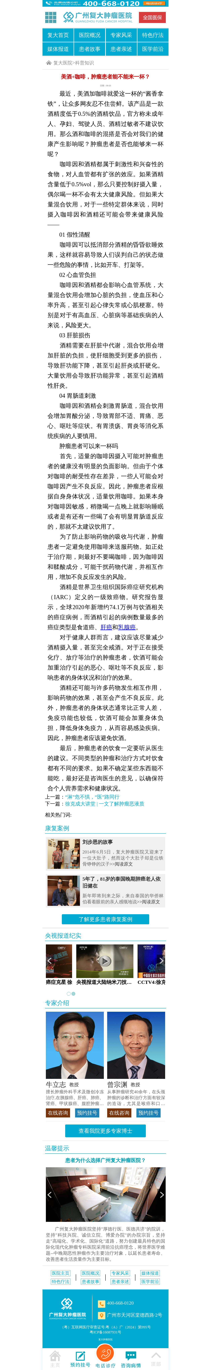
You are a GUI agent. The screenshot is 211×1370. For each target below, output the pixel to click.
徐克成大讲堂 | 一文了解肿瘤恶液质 (104, 803)
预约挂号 (87, 1113)
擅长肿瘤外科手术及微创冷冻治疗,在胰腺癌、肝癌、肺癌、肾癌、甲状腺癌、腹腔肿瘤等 (75, 1098)
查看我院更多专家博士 (105, 1131)
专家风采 (121, 35)
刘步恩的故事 (97, 842)
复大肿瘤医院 (105, 1339)
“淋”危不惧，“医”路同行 (92, 797)
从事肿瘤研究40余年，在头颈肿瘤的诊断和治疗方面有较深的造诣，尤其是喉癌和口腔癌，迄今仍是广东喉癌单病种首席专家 (136, 1098)
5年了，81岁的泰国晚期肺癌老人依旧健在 (121, 882)
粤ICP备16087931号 (105, 1332)
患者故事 (89, 49)
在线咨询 (58, 1113)
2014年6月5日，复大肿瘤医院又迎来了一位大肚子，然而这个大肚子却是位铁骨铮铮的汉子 (122, 858)
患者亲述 (121, 49)
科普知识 (84, 62)
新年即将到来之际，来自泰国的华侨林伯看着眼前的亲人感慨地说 (122, 898)
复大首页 (58, 35)
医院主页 (60, 1273)
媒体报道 (58, 49)
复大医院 (62, 62)
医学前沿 (153, 49)
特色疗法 (153, 35)
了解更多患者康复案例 (105, 919)
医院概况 (89, 35)
